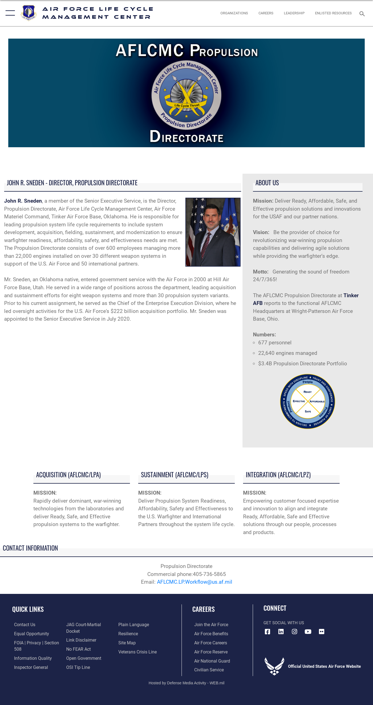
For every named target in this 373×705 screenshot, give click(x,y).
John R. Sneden (23, 201)
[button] (9, 13)
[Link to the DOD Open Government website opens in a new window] (81, 660)
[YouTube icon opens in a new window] (308, 632)
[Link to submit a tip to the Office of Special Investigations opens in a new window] (130, 624)
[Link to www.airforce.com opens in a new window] (208, 624)
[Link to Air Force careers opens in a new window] (208, 642)
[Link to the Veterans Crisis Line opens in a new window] (137, 660)
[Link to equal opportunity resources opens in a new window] (28, 633)
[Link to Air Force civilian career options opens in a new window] (206, 669)
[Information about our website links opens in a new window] (79, 642)
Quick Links (28, 609)
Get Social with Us (283, 622)
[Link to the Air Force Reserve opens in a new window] (208, 651)
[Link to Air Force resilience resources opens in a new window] (128, 642)
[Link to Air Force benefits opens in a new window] (208, 633)
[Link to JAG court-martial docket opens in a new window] (89, 633)
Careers (203, 609)
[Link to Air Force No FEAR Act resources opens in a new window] (77, 651)
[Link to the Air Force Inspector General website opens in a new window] (81, 624)
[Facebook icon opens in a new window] (267, 632)
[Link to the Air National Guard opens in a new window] (209, 660)
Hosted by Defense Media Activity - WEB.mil (187, 682)
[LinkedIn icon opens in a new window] (281, 632)
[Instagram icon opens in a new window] (295, 632)
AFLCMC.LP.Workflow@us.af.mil (194, 582)
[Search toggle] (363, 13)
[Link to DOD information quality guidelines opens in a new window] (29, 657)
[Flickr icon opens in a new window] (322, 632)
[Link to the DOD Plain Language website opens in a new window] (133, 633)
